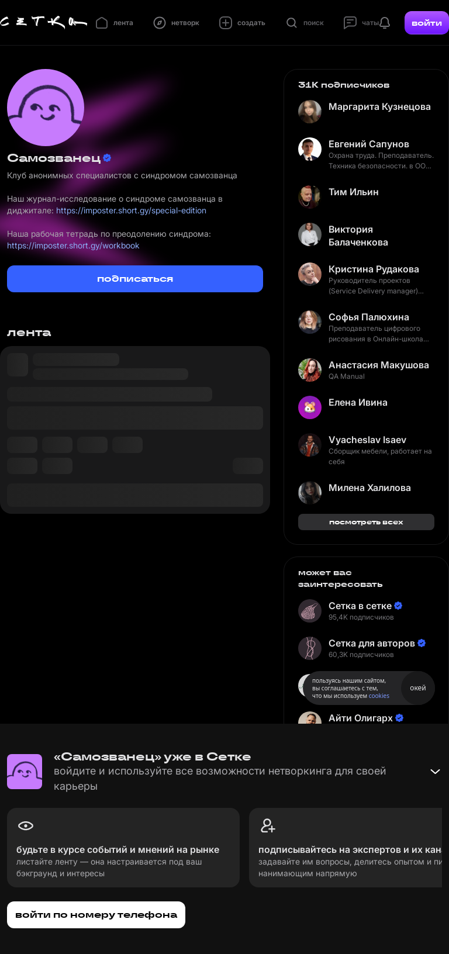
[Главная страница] (44, 23)
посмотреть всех (366, 522)
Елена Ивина (358, 402)
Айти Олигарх (361, 718)
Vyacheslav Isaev (367, 439)
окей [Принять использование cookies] (418, 688)
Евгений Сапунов (369, 144)
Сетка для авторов (372, 643)
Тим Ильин (354, 192)
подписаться (135, 278)
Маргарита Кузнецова (380, 106)
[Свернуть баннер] (435, 772)
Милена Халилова (370, 487)
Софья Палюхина (369, 317)
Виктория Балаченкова (358, 235)
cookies (379, 696)
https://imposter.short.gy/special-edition (131, 210)
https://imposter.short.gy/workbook (73, 245)
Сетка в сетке (360, 605)
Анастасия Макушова (379, 365)
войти (427, 23)
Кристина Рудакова (374, 269)
